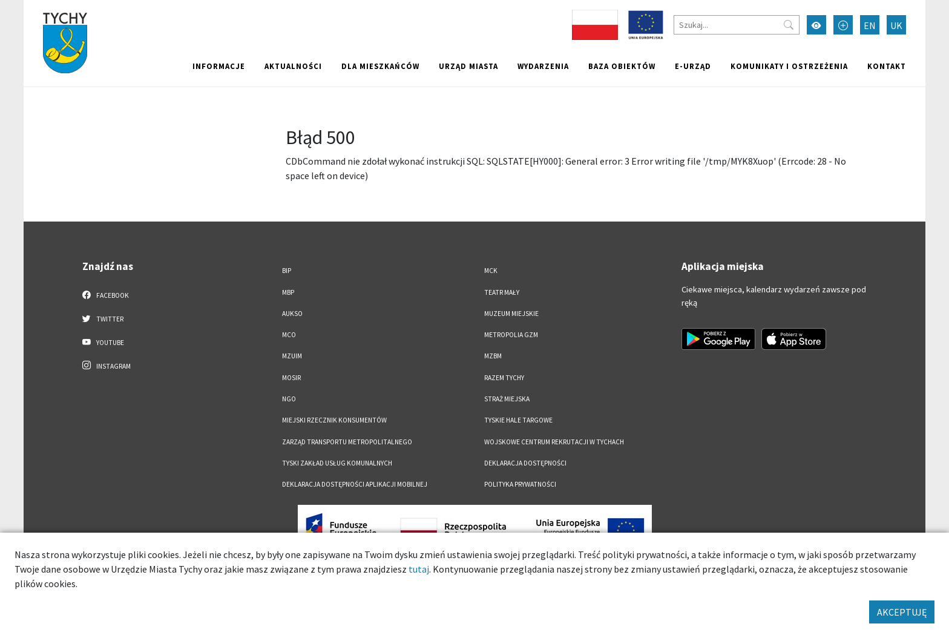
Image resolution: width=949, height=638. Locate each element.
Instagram (106, 365)
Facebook (105, 294)
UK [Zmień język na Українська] (896, 25)
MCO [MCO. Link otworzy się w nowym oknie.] (289, 335)
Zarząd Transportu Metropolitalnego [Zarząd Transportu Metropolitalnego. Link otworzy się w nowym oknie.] (347, 442)
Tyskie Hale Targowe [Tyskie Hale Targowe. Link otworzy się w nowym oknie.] (518, 420)
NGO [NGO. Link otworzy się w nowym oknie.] (289, 399)
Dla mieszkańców (380, 66)
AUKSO (292, 313)
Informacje (218, 66)
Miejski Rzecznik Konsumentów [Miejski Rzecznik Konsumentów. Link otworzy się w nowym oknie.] (334, 420)
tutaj (419, 569)
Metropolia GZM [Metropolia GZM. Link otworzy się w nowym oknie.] (511, 335)
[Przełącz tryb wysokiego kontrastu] (816, 25)
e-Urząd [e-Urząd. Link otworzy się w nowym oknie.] (693, 66)
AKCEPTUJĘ (902, 612)
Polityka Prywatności (520, 484)
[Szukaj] (737, 25)
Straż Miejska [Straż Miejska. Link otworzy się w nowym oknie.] (507, 399)
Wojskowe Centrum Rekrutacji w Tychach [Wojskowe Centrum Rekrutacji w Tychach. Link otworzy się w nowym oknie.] (554, 442)
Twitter (102, 318)
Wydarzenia (543, 66)
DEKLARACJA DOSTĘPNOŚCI (525, 463)
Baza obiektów (621, 66)
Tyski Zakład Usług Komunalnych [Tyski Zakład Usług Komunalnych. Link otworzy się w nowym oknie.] (337, 463)
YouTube (103, 342)
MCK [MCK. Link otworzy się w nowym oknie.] (490, 270)
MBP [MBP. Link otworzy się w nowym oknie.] (288, 292)
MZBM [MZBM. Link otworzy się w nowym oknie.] (493, 356)
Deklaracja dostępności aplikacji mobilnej (354, 484)
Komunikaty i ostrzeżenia (789, 66)
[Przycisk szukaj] (788, 25)
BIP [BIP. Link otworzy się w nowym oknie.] (286, 270)
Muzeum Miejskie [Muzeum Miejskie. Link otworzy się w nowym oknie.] (511, 313)
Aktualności (293, 66)
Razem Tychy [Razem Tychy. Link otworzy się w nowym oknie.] (504, 377)
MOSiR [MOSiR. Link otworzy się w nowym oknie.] (291, 377)
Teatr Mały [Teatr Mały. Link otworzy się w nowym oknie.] (501, 292)
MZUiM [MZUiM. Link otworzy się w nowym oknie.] (292, 356)
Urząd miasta (468, 66)
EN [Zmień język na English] (870, 25)
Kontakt (886, 66)
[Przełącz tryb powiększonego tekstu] (843, 25)
